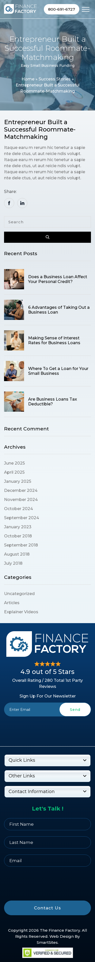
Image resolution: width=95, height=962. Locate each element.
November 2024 (21, 499)
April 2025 (14, 472)
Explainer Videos (21, 611)
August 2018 (17, 554)
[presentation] (47, 728)
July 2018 (13, 563)
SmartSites (47, 942)
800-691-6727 (61, 9)
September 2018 (21, 545)
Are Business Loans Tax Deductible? (52, 401)
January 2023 (17, 526)
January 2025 (17, 481)
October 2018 (18, 536)
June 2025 (14, 463)
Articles (12, 602)
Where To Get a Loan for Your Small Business (58, 371)
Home (28, 79)
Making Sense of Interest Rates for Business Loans (54, 340)
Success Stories (55, 79)
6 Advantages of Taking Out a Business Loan (59, 310)
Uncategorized (19, 593)
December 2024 (20, 490)
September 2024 (21, 517)
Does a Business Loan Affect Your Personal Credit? (57, 279)
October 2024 (18, 508)
